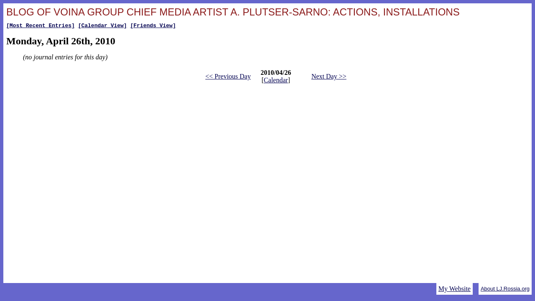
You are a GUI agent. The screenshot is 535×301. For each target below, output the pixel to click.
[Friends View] (153, 26)
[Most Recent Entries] (40, 26)
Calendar (276, 81)
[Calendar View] (102, 26)
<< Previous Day (228, 77)
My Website (454, 288)
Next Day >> (328, 77)
